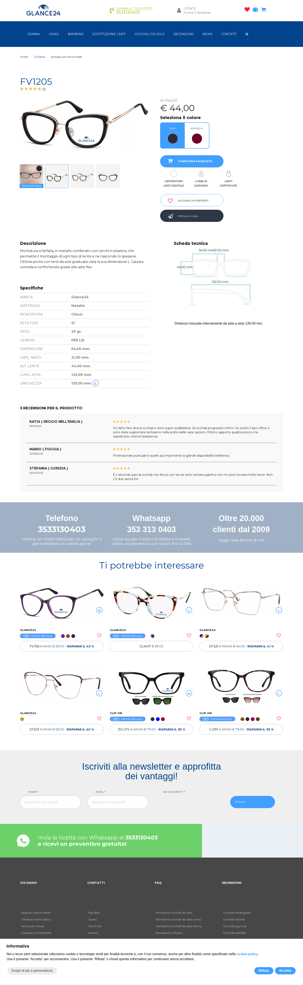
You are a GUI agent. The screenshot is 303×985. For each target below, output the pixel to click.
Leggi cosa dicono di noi (241, 540)
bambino (76, 34)
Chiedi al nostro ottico (36, 919)
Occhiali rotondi (234, 919)
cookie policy (247, 954)
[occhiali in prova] (256, 10)
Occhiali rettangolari (237, 912)
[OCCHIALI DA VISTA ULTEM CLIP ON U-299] (241, 687)
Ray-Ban (94, 912)
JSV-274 (151, 729)
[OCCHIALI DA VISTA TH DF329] (62, 687)
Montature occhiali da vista (174, 912)
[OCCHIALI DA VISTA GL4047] (151, 604)
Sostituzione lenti (109, 34)
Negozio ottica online (35, 912)
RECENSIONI (184, 34)
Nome (33, 791)
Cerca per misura (32, 926)
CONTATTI (229, 34)
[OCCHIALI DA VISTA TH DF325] (241, 604)
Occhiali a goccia (234, 926)
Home (24, 56)
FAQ (158, 883)
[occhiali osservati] (248, 10)
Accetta (285, 970)
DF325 (241, 646)
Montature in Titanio (169, 933)
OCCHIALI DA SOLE (150, 34)
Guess (92, 919)
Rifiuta (263, 970)
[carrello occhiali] (264, 10)
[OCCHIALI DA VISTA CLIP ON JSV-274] (151, 687)
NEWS (208, 34)
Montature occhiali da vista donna (179, 926)
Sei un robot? (174, 791)
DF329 (61, 729)
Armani (93, 933)
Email (100, 791)
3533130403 (61, 529)
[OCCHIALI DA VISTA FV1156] (62, 604)
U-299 (241, 729)
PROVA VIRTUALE (37, 636)
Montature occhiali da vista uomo (178, 919)
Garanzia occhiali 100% (36, 933)
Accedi (188, 13)
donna (34, 34)
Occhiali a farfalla (234, 933)
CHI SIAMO (28, 883)
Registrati (204, 13)
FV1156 (62, 646)
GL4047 (151, 646)
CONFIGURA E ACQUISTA (188, 160)
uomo (54, 34)
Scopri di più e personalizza (32, 970)
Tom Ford (94, 926)
